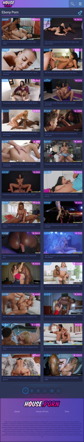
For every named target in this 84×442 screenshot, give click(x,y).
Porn (67, 411)
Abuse (17, 411)
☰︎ (81, 4)
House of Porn (42, 411)
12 (52, 390)
